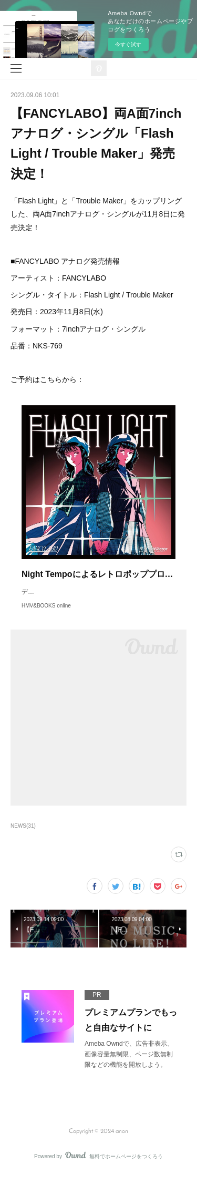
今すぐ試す (128, 44)
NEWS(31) (23, 836)
